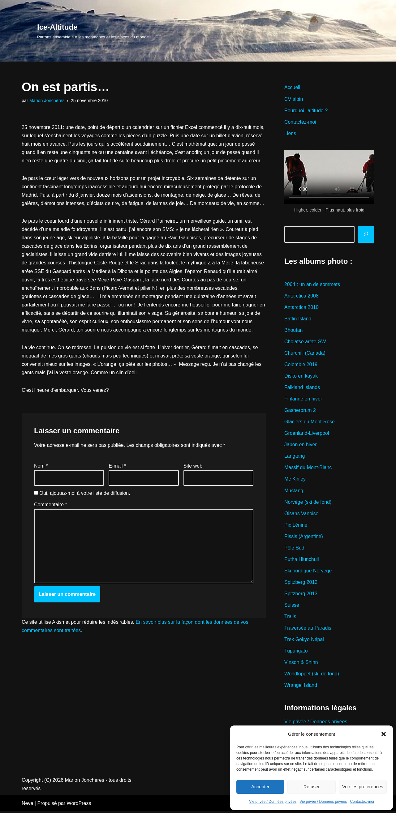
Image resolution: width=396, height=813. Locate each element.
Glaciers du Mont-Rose (309, 422)
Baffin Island (298, 319)
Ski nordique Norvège (308, 572)
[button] (384, 734)
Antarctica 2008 (301, 296)
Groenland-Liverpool (306, 434)
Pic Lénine (296, 526)
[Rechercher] (366, 234)
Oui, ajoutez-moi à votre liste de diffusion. (82, 494)
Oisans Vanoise (301, 514)
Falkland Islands (302, 388)
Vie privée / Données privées (272, 801)
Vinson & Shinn (301, 664)
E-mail (117, 467)
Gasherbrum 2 (300, 411)
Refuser (311, 786)
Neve (27, 805)
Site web (192, 467)
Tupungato (296, 652)
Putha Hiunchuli (301, 560)
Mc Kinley (295, 480)
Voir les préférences (362, 786)
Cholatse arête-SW (305, 342)
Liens (290, 133)
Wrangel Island (300, 687)
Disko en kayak (301, 376)
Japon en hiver (300, 445)
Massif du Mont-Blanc (308, 468)
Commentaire (50, 506)
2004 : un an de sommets (312, 284)
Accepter (260, 786)
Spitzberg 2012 (301, 583)
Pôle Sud (294, 549)
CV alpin (293, 99)
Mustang (293, 491)
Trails (290, 618)
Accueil (292, 87)
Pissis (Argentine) (303, 537)
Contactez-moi (362, 801)
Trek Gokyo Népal (304, 641)
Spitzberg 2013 (301, 595)
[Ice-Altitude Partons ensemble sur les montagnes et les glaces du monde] (93, 31)
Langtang (294, 457)
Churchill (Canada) (304, 353)
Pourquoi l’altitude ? (306, 110)
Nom (41, 467)
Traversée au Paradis (307, 629)
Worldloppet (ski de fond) (311, 675)
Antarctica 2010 (301, 307)
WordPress (79, 805)
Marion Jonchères (47, 100)
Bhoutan (293, 330)
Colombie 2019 (301, 365)
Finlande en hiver (303, 399)
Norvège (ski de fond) (308, 503)
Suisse (291, 606)
